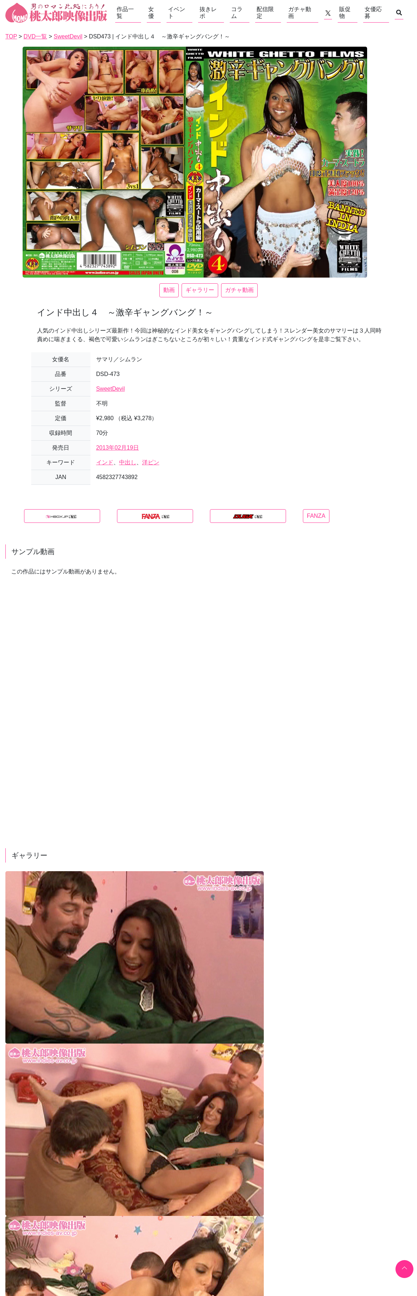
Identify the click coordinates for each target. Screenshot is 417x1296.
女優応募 (373, 12)
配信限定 (265, 12)
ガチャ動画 (299, 12)
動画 (169, 290)
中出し (127, 462)
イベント (176, 12)
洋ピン (150, 462)
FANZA (316, 516)
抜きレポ (208, 12)
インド (104, 462)
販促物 (345, 12)
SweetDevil (110, 389)
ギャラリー (200, 290)
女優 (151, 12)
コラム (237, 12)
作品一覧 (125, 12)
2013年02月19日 (117, 448)
